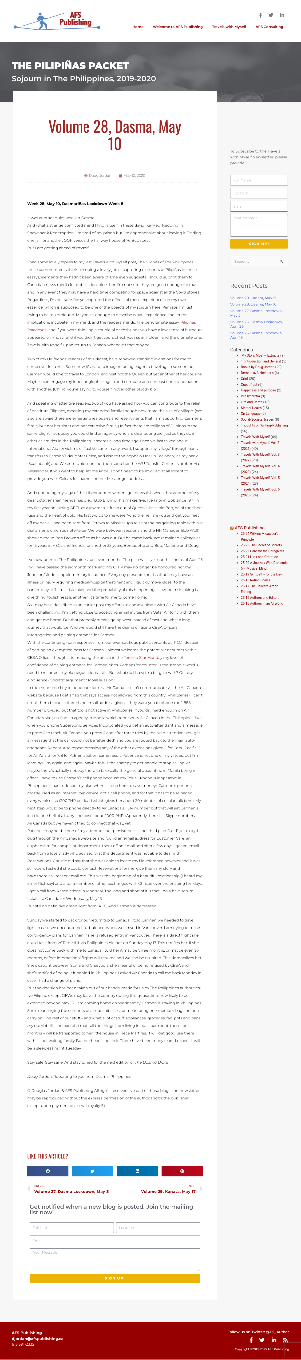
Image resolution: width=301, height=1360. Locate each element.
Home (137, 26)
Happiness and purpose (259, 396)
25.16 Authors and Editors (261, 603)
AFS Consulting (269, 26)
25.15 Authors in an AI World (263, 609)
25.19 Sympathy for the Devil (263, 580)
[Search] (281, 261)
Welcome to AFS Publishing (178, 26)
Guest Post (249, 390)
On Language (251, 419)
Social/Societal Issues (258, 425)
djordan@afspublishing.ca (37, 1339)
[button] (47, 1171)
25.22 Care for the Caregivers (264, 557)
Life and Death (252, 408)
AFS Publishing (250, 533)
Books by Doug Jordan (258, 373)
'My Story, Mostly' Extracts (261, 355)
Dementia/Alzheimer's (258, 379)
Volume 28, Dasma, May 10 (253, 304)
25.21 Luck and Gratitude (260, 562)
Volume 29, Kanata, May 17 (253, 298)
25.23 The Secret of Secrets (262, 551)
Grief (244, 384)
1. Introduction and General (262, 361)
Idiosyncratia (251, 402)
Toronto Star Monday (143, 657)
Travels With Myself (256, 443)
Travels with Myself (229, 26)
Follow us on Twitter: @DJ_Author (256, 1332)
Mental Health (252, 413)
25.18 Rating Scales (256, 586)
